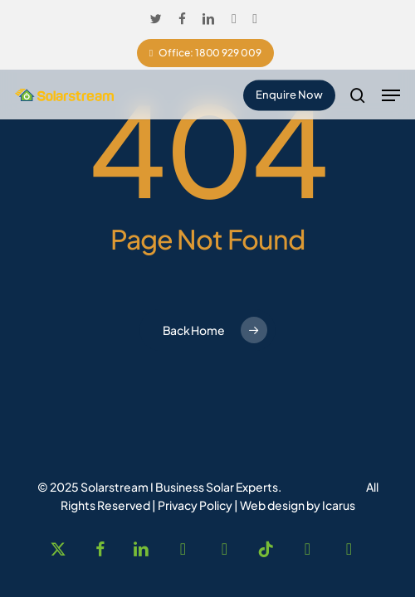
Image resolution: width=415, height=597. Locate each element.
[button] (391, 95)
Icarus (338, 505)
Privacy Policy (195, 505)
